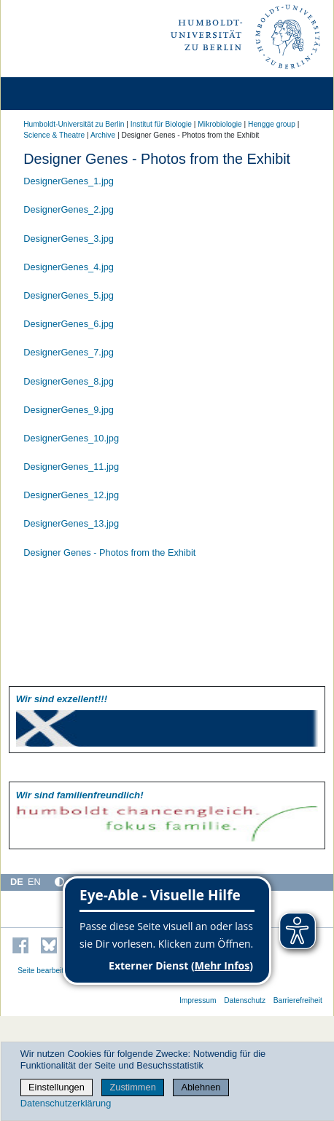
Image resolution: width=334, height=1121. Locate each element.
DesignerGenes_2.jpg (68, 209)
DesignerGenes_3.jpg (68, 238)
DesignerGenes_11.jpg (71, 466)
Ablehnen (200, 1087)
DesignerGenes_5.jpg (68, 295)
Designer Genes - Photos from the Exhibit (109, 552)
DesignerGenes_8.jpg (68, 381)
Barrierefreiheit (297, 1000)
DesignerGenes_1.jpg (68, 181)
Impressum (198, 1000)
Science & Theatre (54, 135)
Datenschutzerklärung (65, 1103)
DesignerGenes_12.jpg (71, 494)
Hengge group (271, 124)
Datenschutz (244, 1000)
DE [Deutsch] (16, 881)
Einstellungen (56, 1087)
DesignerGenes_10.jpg (71, 438)
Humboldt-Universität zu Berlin (73, 124)
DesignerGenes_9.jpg (68, 409)
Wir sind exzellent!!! (61, 698)
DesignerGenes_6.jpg (68, 323)
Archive (102, 135)
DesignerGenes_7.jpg (68, 352)
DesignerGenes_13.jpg (71, 523)
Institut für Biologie (161, 124)
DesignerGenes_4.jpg (68, 266)
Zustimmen (132, 1087)
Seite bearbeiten (45, 971)
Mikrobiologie (219, 124)
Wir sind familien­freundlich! (80, 795)
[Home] (52, 93)
